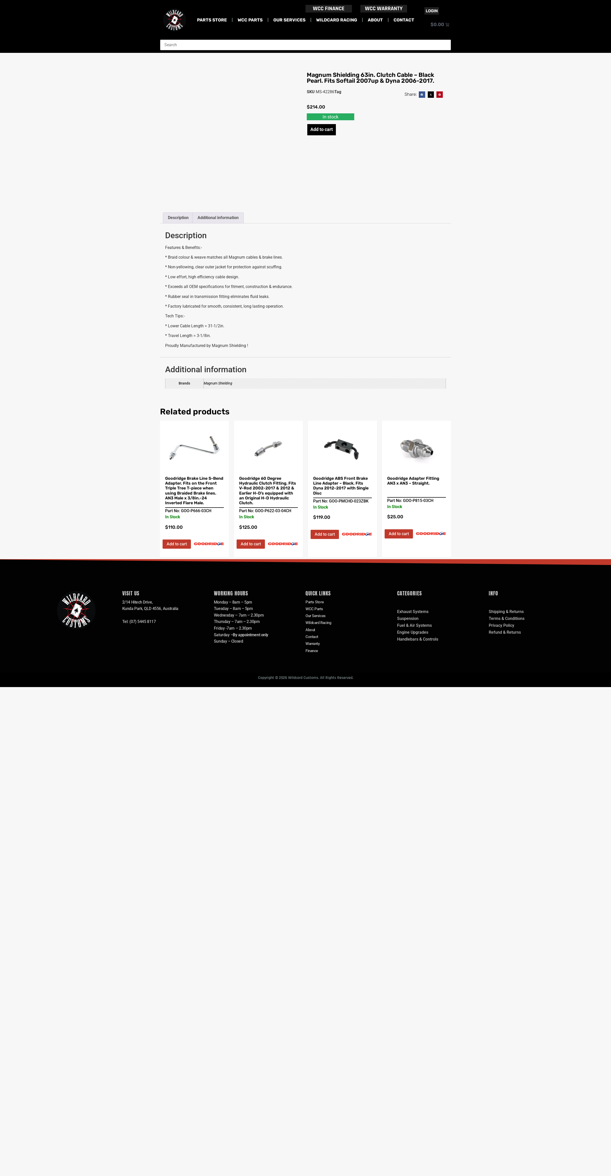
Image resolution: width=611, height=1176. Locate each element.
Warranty (313, 645)
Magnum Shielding (218, 383)
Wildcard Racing (336, 19)
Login (432, 10)
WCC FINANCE (329, 8)
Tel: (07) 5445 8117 (139, 621)
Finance (312, 653)
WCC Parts (250, 19)
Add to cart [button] (177, 544)
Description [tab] (178, 217)
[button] (422, 94)
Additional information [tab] (218, 217)
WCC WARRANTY (383, 8)
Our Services (289, 19)
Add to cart (321, 129)
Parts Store (212, 19)
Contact (404, 19)
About (375, 19)
